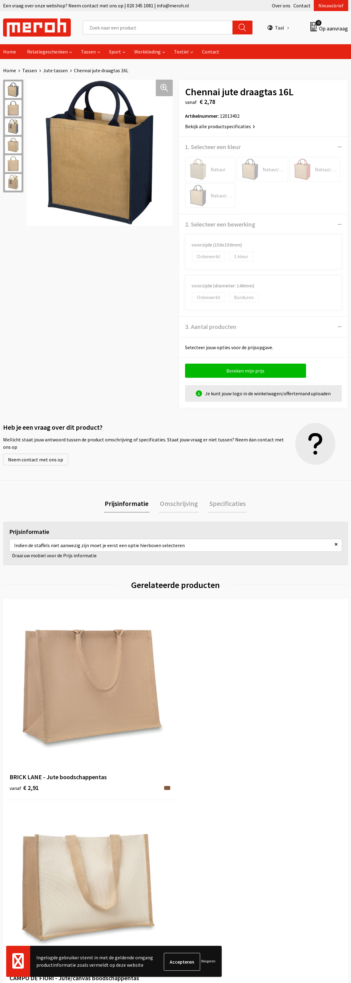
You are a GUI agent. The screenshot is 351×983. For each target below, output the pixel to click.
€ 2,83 (282, 710)
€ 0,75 (196, 710)
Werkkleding (147, 52)
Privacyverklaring (286, 836)
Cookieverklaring (286, 827)
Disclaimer (279, 846)
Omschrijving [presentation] (179, 504)
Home (9, 52)
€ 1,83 (110, 719)
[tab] (129, 504)
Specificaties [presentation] (225, 504)
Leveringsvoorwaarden (292, 818)
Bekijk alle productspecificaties (220, 126)
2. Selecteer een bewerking (220, 224)
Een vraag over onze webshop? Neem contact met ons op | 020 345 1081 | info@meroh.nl (96, 5)
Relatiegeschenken (47, 52)
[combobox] (158, 27)
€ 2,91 (24, 710)
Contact (302, 5)
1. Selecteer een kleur (213, 147)
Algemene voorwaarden (293, 808)
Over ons (281, 5)
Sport (115, 52)
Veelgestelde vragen (119, 827)
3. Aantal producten (210, 326)
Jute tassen (55, 70)
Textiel (181, 52)
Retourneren (196, 818)
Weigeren (208, 961)
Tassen (88, 52)
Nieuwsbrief (331, 5)
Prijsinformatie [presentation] (129, 504)
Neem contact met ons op (35, 459)
